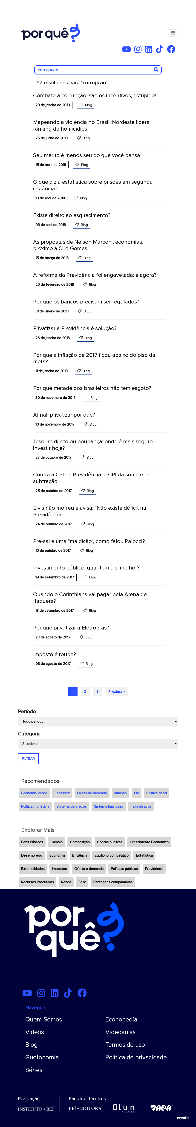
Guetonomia (42, 1057)
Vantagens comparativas (113, 882)
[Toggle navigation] (173, 33)
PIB (136, 793)
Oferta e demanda (89, 869)
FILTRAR (28, 758)
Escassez (62, 793)
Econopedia (121, 1019)
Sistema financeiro (108, 806)
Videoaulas (120, 1032)
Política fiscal (156, 793)
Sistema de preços (72, 806)
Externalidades (33, 869)
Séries (33, 1070)
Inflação (120, 793)
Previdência (154, 869)
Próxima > (116, 691)
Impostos (59, 869)
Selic (82, 882)
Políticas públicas (124, 869)
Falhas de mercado (92, 793)
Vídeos (34, 1032)
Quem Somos (43, 1019)
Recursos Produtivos (37, 882)
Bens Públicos (32, 842)
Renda (66, 882)
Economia (57, 855)
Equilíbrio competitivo (112, 855)
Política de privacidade (136, 1057)
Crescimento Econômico (149, 842)
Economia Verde (34, 793)
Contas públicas (109, 842)
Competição (80, 842)
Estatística (144, 855)
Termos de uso (125, 1045)
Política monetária (35, 806)
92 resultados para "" (72, 83)
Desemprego (31, 855)
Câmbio (56, 842)
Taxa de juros (141, 806)
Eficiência (79, 855)
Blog (31, 1045)
